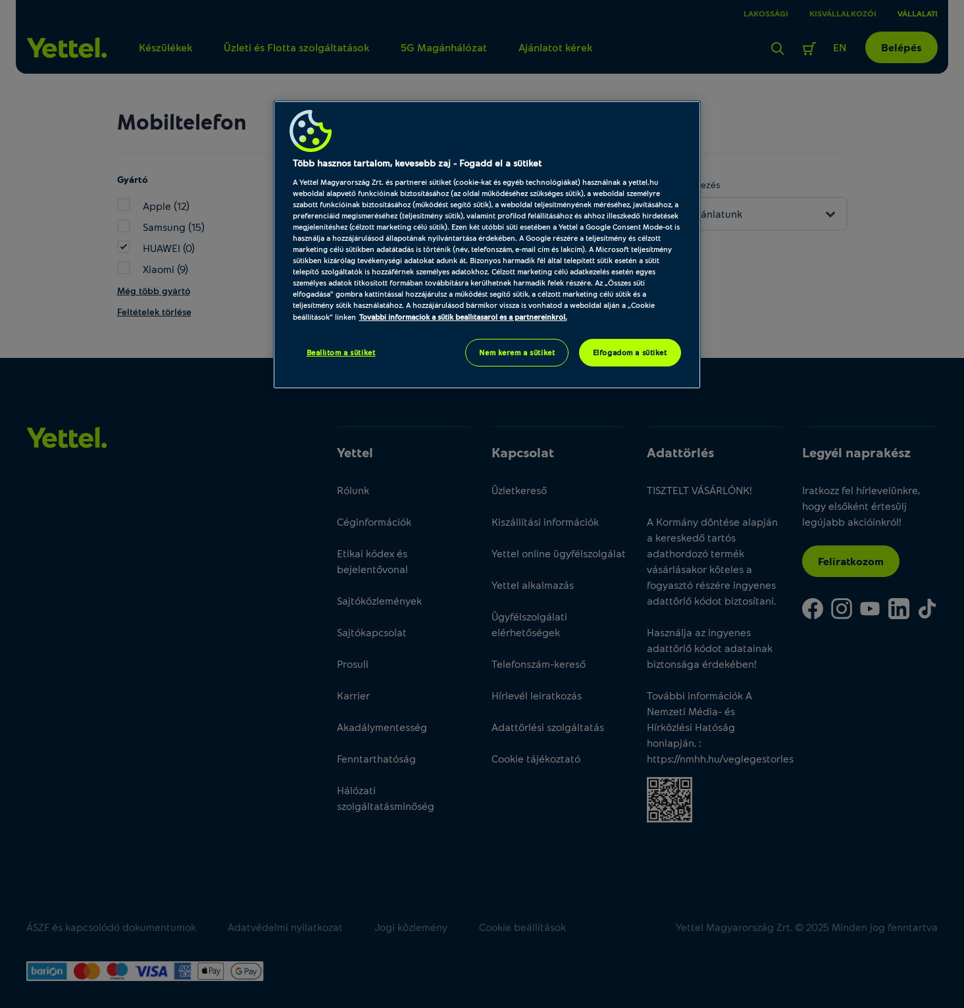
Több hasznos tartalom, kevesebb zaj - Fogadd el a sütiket (417, 162)
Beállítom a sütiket (341, 352)
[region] (487, 244)
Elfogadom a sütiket (630, 352)
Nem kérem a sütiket (517, 352)
